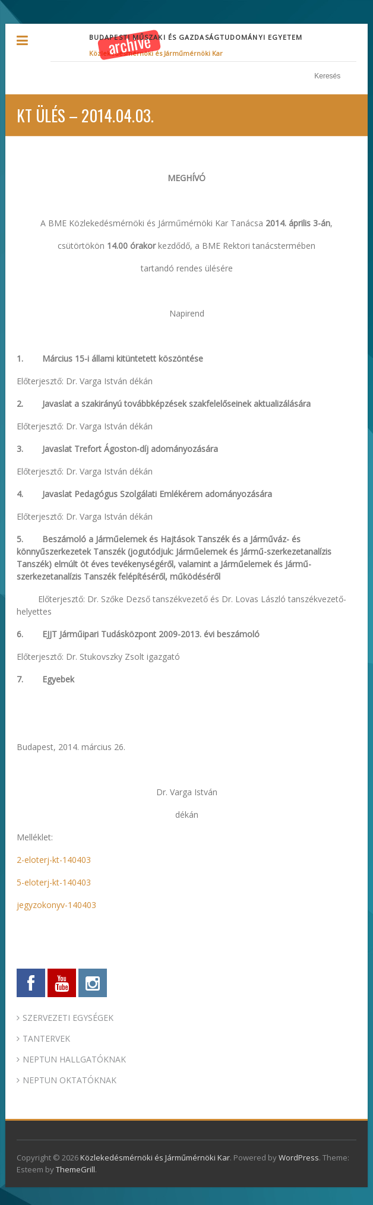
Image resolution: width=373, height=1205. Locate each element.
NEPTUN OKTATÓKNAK (69, 1080)
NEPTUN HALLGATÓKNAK (74, 1059)
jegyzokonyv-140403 (56, 904)
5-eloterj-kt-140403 (54, 882)
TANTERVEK (46, 1038)
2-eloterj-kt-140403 (54, 859)
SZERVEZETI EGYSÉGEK (68, 1017)
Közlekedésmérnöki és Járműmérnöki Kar (156, 53)
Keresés (350, 76)
